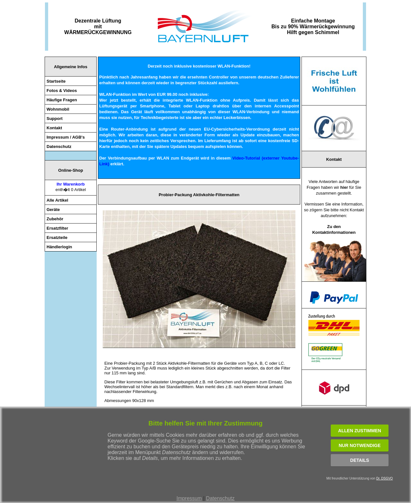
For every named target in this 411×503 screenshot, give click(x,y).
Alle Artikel (57, 200)
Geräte (53, 209)
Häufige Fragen (62, 99)
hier (344, 187)
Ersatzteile (57, 237)
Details (359, 460)
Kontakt (54, 127)
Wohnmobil (58, 109)
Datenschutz (220, 498)
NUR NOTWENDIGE (360, 445)
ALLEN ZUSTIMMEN (359, 430)
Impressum (189, 498)
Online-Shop (70, 170)
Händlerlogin (59, 246)
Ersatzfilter (57, 228)
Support (55, 118)
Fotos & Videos (62, 90)
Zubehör (55, 218)
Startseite (56, 81)
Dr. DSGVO (384, 478)
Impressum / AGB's (66, 137)
